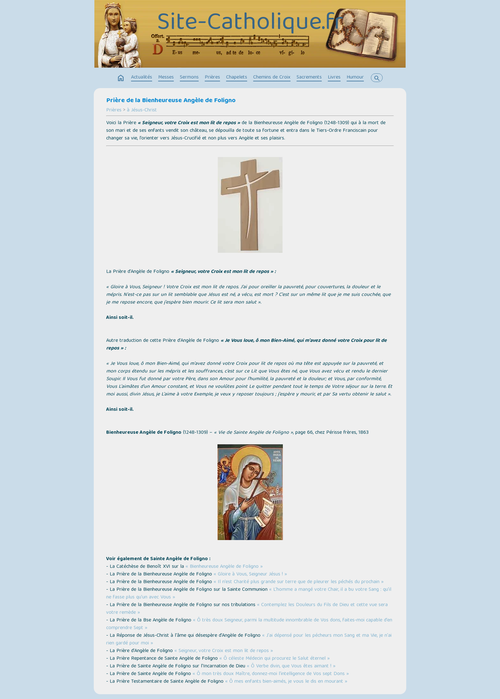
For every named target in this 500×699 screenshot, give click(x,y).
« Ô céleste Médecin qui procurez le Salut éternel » (274, 658)
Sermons (189, 77)
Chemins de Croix (271, 77)
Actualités (141, 77)
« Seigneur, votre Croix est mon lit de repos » (223, 651)
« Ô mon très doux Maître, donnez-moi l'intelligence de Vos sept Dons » (271, 674)
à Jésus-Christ (142, 110)
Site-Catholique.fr (250, 24)
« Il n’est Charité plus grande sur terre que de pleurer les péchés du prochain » (299, 582)
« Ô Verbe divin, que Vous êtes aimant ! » (291, 666)
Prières (212, 77)
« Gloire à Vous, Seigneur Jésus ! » (250, 574)
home (121, 78)
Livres (334, 77)
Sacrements (309, 77)
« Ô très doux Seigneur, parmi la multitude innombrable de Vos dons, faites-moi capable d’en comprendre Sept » (249, 624)
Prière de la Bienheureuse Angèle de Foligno (171, 101)
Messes (166, 77)
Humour (355, 77)
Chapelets (236, 77)
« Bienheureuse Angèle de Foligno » (224, 566)
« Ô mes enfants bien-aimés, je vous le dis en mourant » (286, 681)
